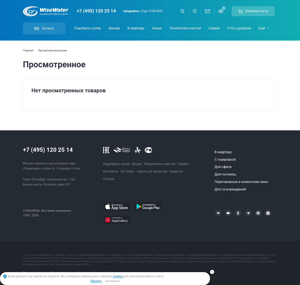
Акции (137, 164)
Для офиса (223, 167)
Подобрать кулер (116, 164)
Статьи (108, 179)
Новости (176, 171)
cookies (118, 276)
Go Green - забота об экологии (143, 171)
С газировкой (225, 160)
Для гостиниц (225, 174)
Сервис (183, 164)
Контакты (110, 171)
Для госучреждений (230, 189)
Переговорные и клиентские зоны (241, 182)
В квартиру (223, 152)
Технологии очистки (159, 164)
